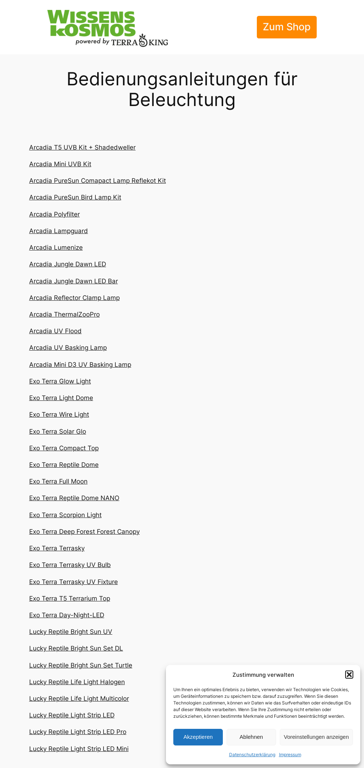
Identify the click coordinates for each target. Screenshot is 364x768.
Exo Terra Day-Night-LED (66, 615)
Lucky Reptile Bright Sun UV (70, 631)
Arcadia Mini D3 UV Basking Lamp (80, 364)
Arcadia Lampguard (58, 231)
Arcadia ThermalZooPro (64, 314)
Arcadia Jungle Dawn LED (67, 264)
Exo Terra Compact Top (64, 448)
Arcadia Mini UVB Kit (60, 164)
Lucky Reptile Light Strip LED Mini (79, 748)
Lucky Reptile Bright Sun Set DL (76, 648)
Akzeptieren (197, 737)
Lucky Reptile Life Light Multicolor (79, 698)
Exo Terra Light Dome (61, 398)
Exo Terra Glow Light (60, 381)
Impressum (290, 754)
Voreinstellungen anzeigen (316, 737)
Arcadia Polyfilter (54, 214)
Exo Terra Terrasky (57, 548)
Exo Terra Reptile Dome (64, 464)
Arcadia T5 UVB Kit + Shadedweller (82, 147)
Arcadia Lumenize (56, 247)
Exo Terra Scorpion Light (65, 515)
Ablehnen (251, 737)
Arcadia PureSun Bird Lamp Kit (75, 197)
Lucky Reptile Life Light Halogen (77, 682)
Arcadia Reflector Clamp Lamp (74, 297)
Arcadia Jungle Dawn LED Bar (73, 281)
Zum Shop (287, 27)
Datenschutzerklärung (252, 754)
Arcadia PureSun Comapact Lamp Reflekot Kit (97, 180)
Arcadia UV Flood (55, 331)
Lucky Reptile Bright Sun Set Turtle (80, 665)
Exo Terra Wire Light (59, 414)
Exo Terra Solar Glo (57, 431)
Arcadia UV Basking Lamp (68, 347)
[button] (349, 674)
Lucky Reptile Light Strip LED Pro (77, 731)
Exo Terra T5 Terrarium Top (69, 598)
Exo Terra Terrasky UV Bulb (70, 565)
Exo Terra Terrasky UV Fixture (73, 582)
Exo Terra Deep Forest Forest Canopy (84, 531)
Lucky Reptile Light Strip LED (72, 715)
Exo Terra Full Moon (58, 481)
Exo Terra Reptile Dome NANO (74, 498)
